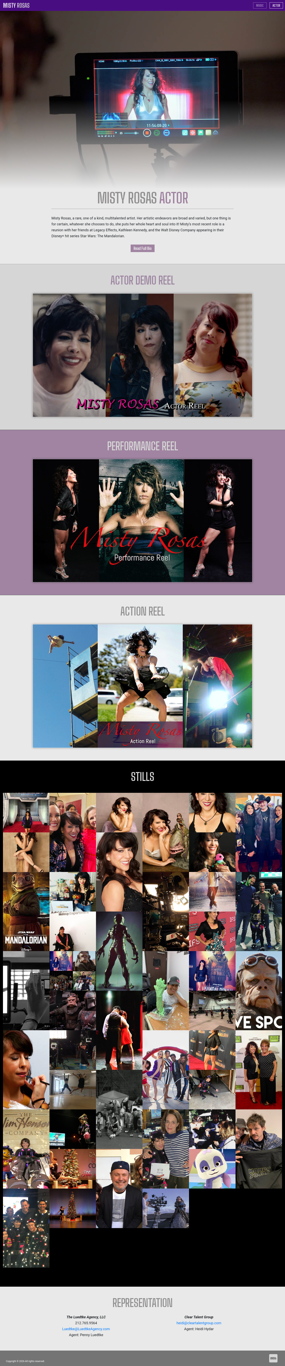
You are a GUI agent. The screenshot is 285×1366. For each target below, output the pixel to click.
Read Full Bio (143, 248)
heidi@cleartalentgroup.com (199, 1323)
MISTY (16, 5)
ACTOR (276, 5)
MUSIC (261, 5)
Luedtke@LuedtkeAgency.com (86, 1329)
